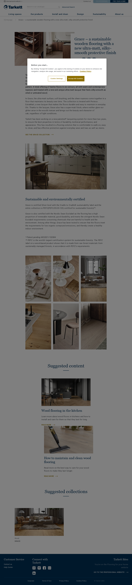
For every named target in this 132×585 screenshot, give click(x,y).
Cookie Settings (57, 78)
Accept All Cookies (75, 78)
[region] (66, 71)
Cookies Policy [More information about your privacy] (85, 71)
